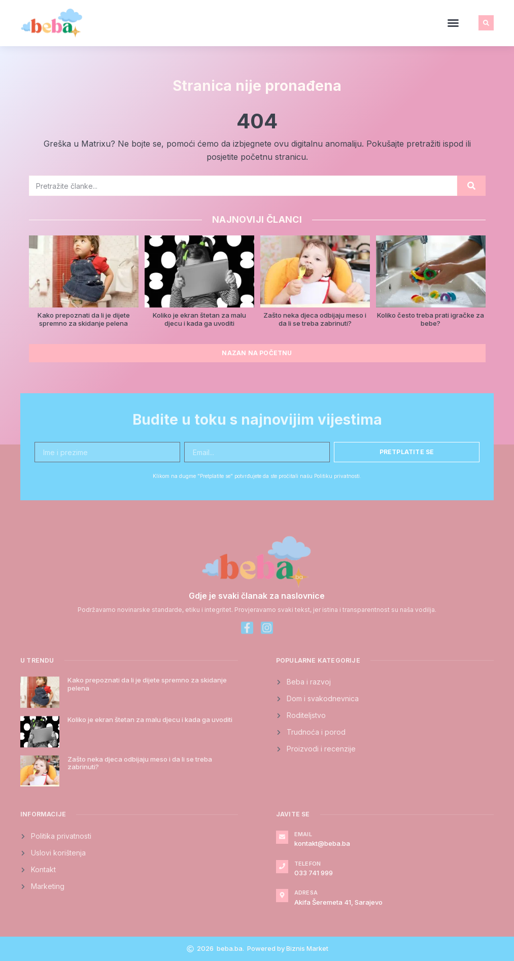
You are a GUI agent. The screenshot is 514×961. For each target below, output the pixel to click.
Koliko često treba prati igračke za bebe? (430, 319)
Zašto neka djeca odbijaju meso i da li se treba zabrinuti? (314, 319)
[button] (453, 23)
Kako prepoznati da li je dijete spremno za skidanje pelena (84, 319)
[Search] (471, 186)
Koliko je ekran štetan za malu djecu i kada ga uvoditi (199, 319)
